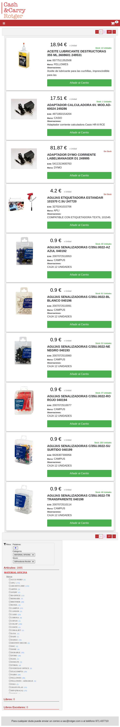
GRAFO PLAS (18, 687)
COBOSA (15, 617)
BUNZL (14, 605)
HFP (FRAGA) (18, 690)
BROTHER (16, 602)
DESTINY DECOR (19, 643)
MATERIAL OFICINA (24, 555)
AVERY (14, 592)
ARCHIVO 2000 (19, 586)
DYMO (15, 655)
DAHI (14, 636)
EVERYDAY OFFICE (20, 668)
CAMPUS (16, 608)
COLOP (15, 624)
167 (109, 32)
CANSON (15, 611)
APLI (14, 583)
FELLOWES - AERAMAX (22, 681)
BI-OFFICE (16, 595)
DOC (13, 646)
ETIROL (15, 665)
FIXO (13, 684)
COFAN (14, 621)
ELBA (14, 659)
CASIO (15, 614)
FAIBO (15, 674)
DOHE (14, 649)
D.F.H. (14, 633)
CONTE (14, 627)
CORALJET (16, 630)
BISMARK (16, 598)
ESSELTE (15, 662)
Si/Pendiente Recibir (24, 561)
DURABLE (16, 652)
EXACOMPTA (18, 671)
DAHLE (15, 640)
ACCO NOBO (17, 579)
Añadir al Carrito (79, 82)
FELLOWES (17, 678)
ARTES (14, 589)
